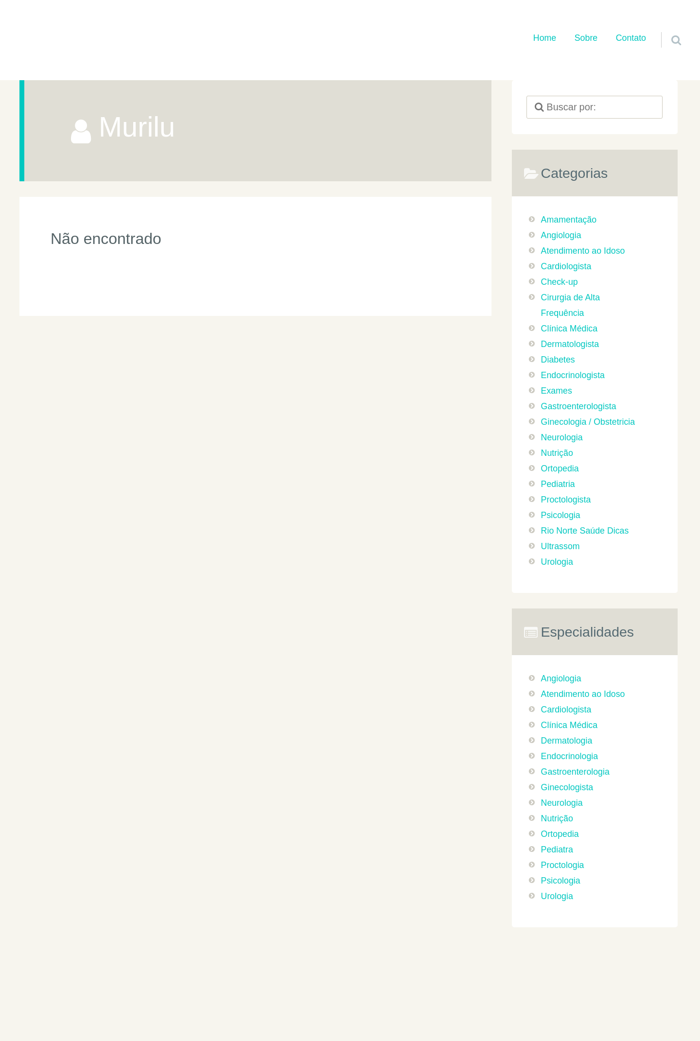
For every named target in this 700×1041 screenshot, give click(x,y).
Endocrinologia (569, 756)
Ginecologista (567, 787)
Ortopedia (560, 468)
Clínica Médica (569, 328)
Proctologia (562, 865)
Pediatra (557, 849)
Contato (631, 38)
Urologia (557, 562)
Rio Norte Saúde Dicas (585, 531)
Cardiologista (566, 266)
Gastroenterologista (578, 406)
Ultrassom (560, 546)
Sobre (586, 38)
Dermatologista (570, 344)
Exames (556, 391)
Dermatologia (567, 741)
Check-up (559, 282)
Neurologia (562, 437)
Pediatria (558, 484)
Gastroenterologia (575, 772)
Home (544, 38)
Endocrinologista (573, 375)
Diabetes (558, 359)
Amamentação (569, 220)
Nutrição (557, 453)
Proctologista (566, 499)
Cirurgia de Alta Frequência (570, 305)
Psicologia (560, 515)
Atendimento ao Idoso (583, 251)
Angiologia (561, 235)
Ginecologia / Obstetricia (588, 422)
